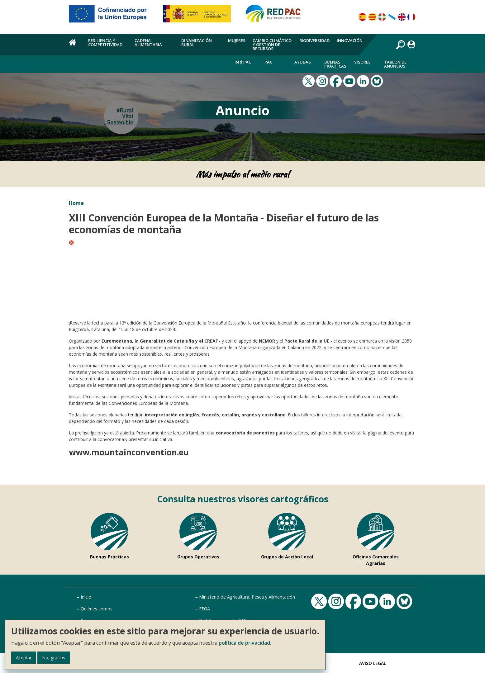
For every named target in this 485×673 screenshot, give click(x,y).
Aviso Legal (372, 663)
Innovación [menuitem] (350, 40)
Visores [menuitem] (362, 62)
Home (76, 203)
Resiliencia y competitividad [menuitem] (105, 42)
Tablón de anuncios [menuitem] (395, 64)
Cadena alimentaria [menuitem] (148, 42)
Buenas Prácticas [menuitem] (335, 64)
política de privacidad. (245, 642)
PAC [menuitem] (268, 62)
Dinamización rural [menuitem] (196, 42)
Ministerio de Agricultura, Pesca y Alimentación (247, 597)
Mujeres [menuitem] (236, 40)
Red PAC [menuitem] (243, 62)
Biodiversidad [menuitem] (314, 40)
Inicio (86, 597)
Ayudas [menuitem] (302, 62)
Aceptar (23, 658)
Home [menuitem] (75, 45)
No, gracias (53, 658)
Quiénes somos (96, 609)
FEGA (204, 609)
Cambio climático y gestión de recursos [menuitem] (272, 44)
